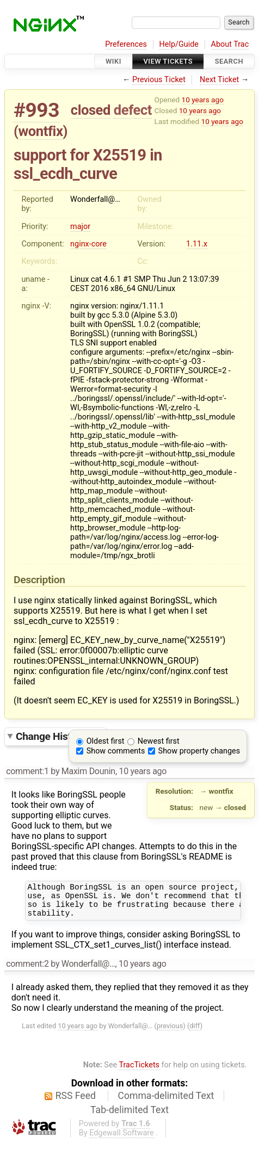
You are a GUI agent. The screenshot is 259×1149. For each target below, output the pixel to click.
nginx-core (88, 244)
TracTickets (139, 1071)
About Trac (230, 44)
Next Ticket (219, 79)
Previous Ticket (159, 79)
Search (229, 61)
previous (170, 1032)
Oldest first (106, 741)
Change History (58, 736)
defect (133, 110)
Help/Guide (179, 44)
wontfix (40, 131)
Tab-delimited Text (129, 1116)
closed (90, 110)
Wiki (113, 61)
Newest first (159, 741)
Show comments (116, 751)
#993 (36, 110)
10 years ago (203, 99)
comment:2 (27, 970)
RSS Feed (75, 1102)
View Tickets (168, 61)
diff (194, 1032)
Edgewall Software (121, 1139)
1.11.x (196, 244)
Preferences (126, 44)
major (80, 226)
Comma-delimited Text (166, 1102)
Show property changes (199, 751)
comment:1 (27, 771)
